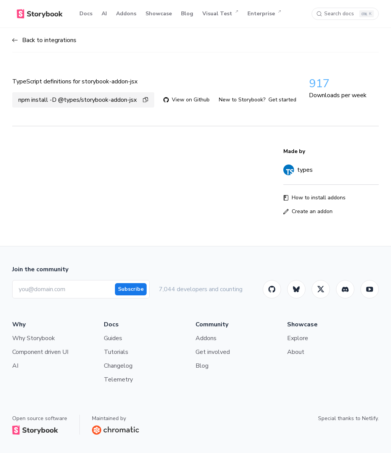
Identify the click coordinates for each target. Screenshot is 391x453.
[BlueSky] (296, 289)
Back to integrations (44, 40)
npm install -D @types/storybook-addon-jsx (83, 100)
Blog (187, 13)
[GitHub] (272, 289)
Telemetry (118, 379)
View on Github (186, 99)
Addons (126, 13)
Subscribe (131, 289)
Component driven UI (40, 352)
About (295, 352)
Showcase (158, 13)
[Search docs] (345, 14)
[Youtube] (369, 289)
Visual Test (220, 14)
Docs (85, 13)
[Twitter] (321, 289)
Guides (113, 338)
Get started (282, 99)
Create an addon (308, 211)
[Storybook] (345, 289)
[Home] (39, 14)
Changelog (118, 366)
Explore (297, 338)
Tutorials (116, 352)
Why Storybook (33, 338)
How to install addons (314, 197)
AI (104, 13)
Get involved (213, 352)
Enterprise (264, 14)
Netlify (370, 418)
